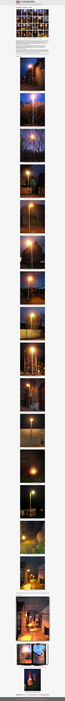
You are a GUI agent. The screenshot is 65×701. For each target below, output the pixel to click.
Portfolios (20, 4)
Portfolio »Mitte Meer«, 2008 (44, 694)
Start (17, 4)
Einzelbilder (28, 50)
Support (28, 4)
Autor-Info (32, 4)
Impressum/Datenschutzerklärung (21, 699)
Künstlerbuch (18, 51)
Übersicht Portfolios (33, 694)
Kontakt (35, 4)
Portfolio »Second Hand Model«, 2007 (20, 695)
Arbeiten (24, 4)
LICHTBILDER (27, 1)
